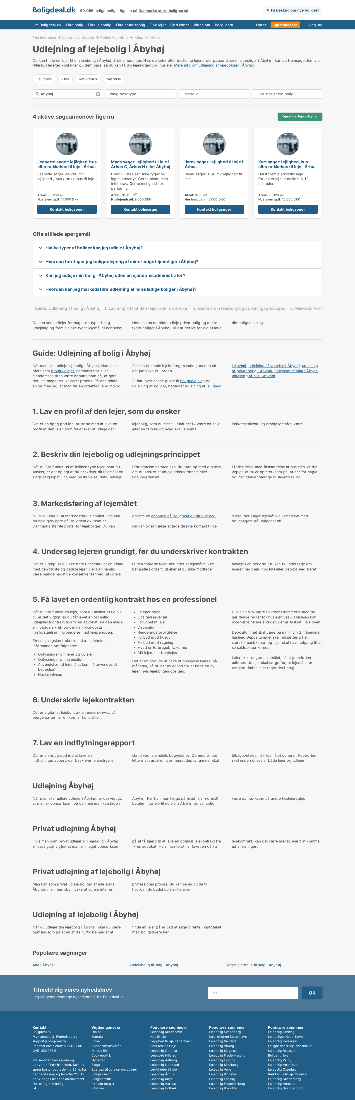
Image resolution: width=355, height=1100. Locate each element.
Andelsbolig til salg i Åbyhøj (153, 965)
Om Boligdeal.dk (47, 25)
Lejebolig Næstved (164, 1065)
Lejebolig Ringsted (223, 1074)
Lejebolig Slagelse (223, 1050)
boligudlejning (192, 381)
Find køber (179, 25)
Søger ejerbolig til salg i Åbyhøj (253, 965)
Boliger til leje (278, 1055)
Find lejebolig (99, 25)
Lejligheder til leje (163, 1069)
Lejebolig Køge (161, 1079)
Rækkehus (88, 79)
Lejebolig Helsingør (282, 1041)
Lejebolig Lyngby (222, 1060)
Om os (96, 1032)
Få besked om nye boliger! (295, 10)
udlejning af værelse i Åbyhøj (274, 365)
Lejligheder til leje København (290, 1046)
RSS (94, 1093)
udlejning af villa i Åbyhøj (296, 371)
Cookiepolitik (101, 1055)
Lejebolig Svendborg (225, 1032)
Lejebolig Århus (162, 1074)
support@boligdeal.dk (50, 1041)
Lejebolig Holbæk (163, 1088)
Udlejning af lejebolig (78, 37)
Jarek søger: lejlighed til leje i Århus (214, 164)
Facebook (35, 1089)
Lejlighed (44, 79)
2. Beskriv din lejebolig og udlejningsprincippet (239, 308)
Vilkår (95, 1041)
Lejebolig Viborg (221, 1046)
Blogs (95, 1065)
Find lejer (158, 25)
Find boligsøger (44, 37)
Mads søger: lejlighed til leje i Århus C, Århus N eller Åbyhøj (140, 164)
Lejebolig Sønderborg (284, 1079)
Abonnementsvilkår (106, 1046)
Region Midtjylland (114, 37)
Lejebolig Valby (279, 1060)
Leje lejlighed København (228, 1036)
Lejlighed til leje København (171, 1041)
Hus (65, 79)
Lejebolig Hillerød (163, 1055)
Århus (139, 37)
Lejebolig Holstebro (282, 1065)
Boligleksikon (101, 1074)
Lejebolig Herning (281, 1032)
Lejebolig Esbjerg (222, 1079)
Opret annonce (285, 25)
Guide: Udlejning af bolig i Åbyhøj (67, 308)
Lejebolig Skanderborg (285, 1088)
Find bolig (74, 25)
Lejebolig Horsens (281, 1084)
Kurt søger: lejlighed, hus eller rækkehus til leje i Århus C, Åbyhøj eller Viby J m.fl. (287, 167)
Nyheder (98, 1060)
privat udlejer (62, 371)
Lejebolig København (166, 1032)
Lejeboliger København (285, 1036)
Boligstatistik (101, 1079)
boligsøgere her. (155, 932)
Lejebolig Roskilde (223, 1088)
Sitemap (97, 1088)
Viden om (202, 25)
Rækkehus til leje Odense (287, 1074)
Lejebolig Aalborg (163, 1060)
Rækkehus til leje (163, 1046)
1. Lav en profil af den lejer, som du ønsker (146, 308)
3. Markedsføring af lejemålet (319, 308)
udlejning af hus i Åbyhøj (253, 376)
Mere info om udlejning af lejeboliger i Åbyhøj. (214, 65)
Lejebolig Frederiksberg (227, 1084)
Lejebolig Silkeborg (223, 1065)
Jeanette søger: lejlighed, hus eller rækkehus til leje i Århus (67, 164)
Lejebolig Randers (222, 1041)
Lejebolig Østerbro (282, 1069)
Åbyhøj (155, 37)
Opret (261, 25)
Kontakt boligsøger (67, 209)
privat (64, 841)
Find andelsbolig (130, 25)
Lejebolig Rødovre (281, 1050)
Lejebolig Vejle (220, 1069)
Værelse (114, 79)
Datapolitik (99, 1050)
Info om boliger (102, 1084)
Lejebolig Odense (163, 1050)
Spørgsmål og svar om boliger (114, 1069)
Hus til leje (158, 1036)
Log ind (315, 25)
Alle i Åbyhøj (44, 965)
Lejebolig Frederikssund (227, 1055)
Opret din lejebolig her (300, 116)
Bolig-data (224, 25)
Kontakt (97, 1036)
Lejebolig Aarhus (163, 1084)
